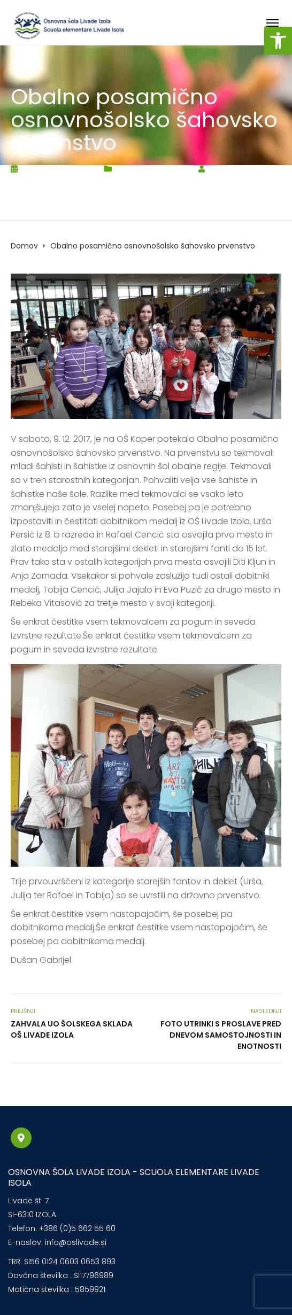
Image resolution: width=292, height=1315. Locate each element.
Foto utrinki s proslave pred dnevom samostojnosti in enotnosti (220, 1035)
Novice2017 (167, 168)
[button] (278, 41)
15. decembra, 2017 (57, 168)
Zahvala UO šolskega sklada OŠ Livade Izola (72, 1029)
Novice (129, 168)
